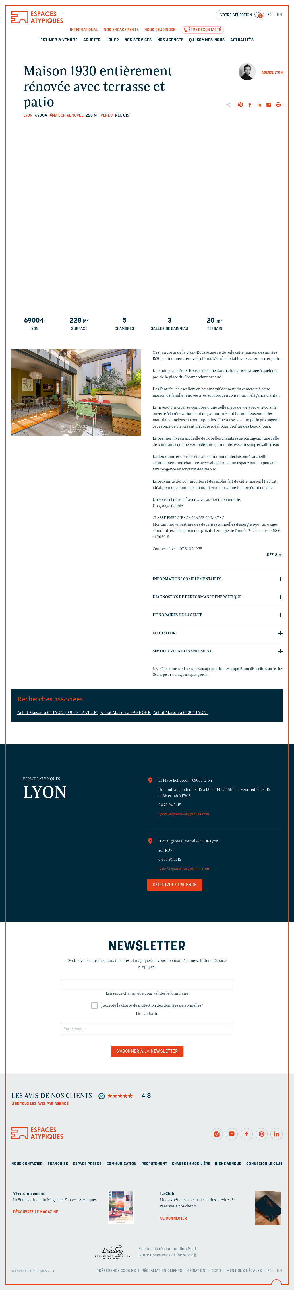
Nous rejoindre (159, 30)
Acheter (92, 40)
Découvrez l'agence (175, 885)
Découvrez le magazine (35, 1212)
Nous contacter (27, 1164)
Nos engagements (121, 30)
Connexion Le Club (264, 1164)
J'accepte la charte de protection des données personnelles (152, 1005)
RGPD (216, 1271)
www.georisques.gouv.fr (190, 674)
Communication (121, 1164)
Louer (113, 40)
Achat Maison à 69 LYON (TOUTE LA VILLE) (57, 712)
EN (279, 15)
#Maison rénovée (66, 115)
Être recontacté (204, 30)
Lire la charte (147, 1013)
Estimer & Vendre (59, 40)
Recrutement (154, 1164)
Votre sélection (241, 15)
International (84, 30)
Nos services (138, 40)
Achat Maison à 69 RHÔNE (125, 712)
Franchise (58, 1164)
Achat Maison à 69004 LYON (180, 712)
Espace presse (87, 1164)
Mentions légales (244, 1271)
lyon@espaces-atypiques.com (183, 814)
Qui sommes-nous (207, 40)
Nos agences (170, 40)
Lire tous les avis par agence (40, 1104)
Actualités (242, 40)
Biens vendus (228, 1164)
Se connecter (173, 1218)
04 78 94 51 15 (169, 805)
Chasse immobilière (191, 1164)
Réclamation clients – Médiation (173, 1271)
